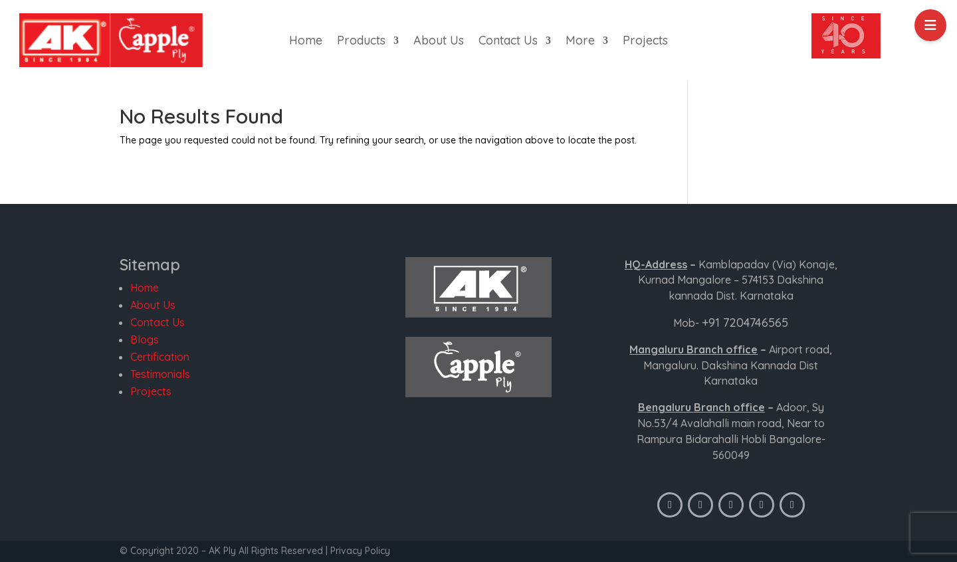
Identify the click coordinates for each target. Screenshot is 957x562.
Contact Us (508, 42)
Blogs (144, 339)
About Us (438, 42)
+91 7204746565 (745, 322)
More (580, 42)
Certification (159, 356)
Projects (645, 42)
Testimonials (160, 374)
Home (305, 42)
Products (361, 42)
